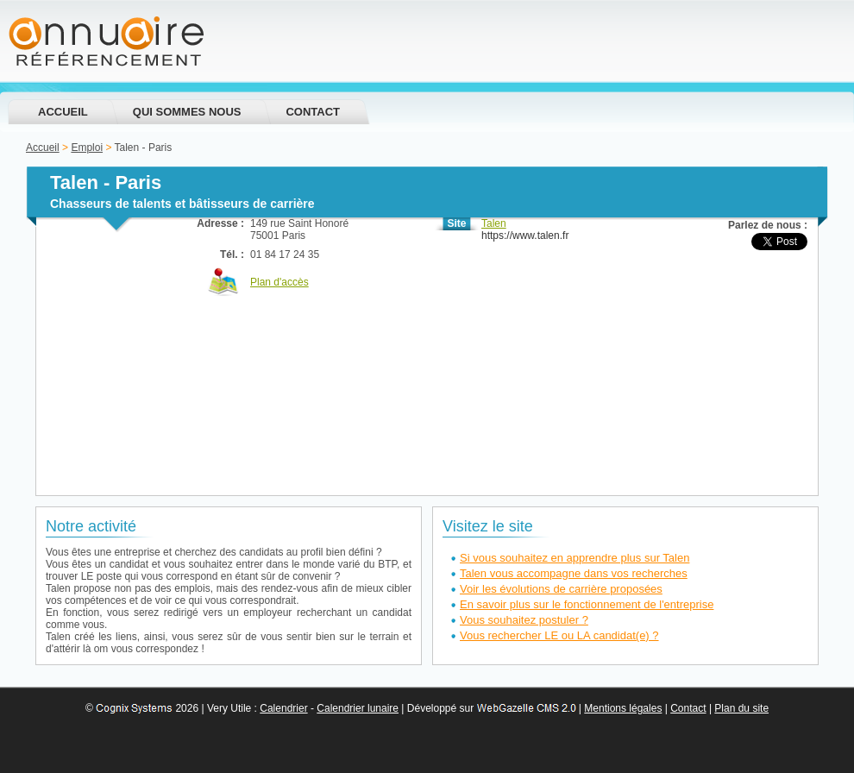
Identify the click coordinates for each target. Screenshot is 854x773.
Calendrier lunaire (358, 708)
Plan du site (741, 708)
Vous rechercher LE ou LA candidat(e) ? (559, 635)
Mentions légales (623, 708)
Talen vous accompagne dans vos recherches (574, 573)
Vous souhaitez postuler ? (524, 619)
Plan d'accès (279, 282)
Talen (493, 223)
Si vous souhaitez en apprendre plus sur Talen (574, 557)
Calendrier (283, 708)
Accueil (63, 111)
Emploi (87, 147)
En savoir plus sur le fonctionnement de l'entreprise (586, 604)
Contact (313, 111)
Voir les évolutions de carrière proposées (561, 588)
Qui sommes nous (187, 111)
